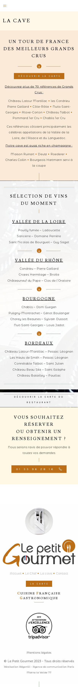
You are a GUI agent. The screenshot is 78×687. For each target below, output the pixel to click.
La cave (46, 573)
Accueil (15, 573)
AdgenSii (24, 666)
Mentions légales (39, 652)
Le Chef (31, 573)
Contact (62, 573)
